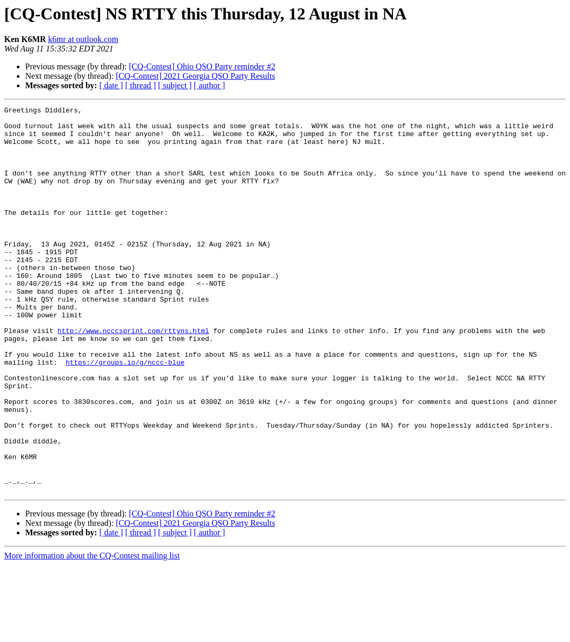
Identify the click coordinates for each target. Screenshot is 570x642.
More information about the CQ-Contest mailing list (92, 632)
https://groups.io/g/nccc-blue (125, 414)
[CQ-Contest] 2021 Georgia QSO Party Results (195, 75)
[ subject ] (175, 85)
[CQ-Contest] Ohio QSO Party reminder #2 (202, 66)
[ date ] (111, 85)
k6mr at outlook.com (83, 39)
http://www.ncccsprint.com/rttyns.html (133, 376)
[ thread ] (140, 85)
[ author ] (209, 85)
